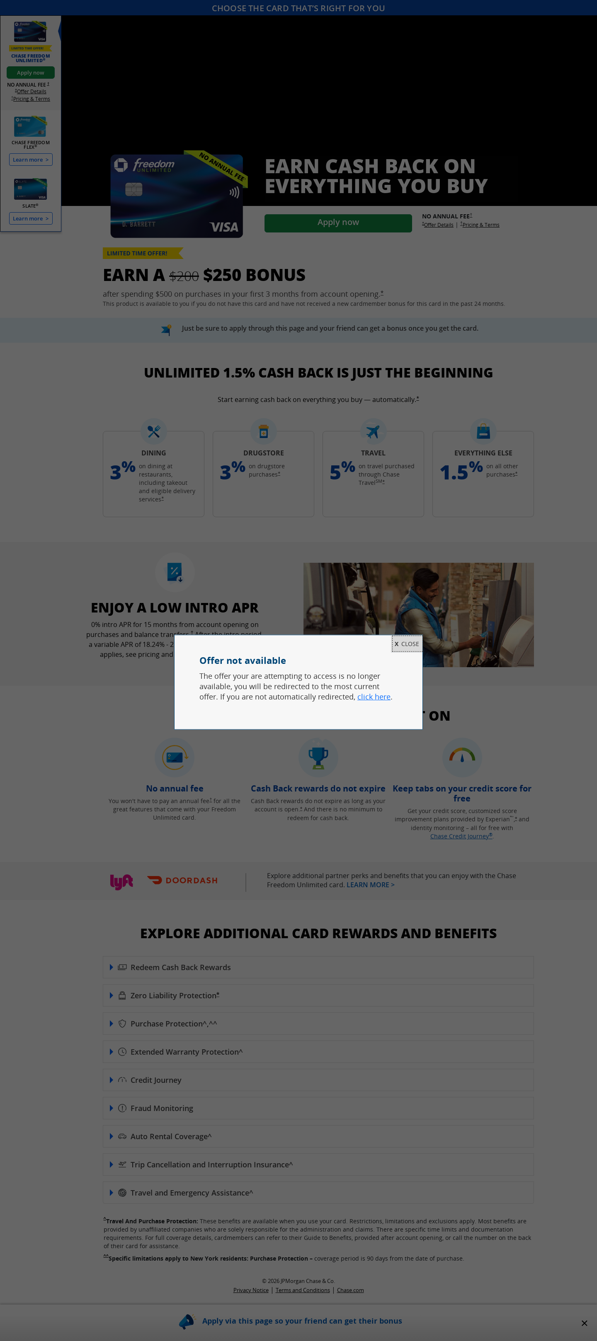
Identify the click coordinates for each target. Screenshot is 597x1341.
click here (374, 697)
